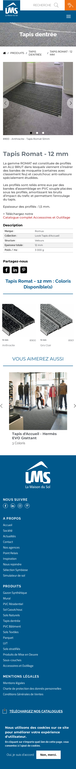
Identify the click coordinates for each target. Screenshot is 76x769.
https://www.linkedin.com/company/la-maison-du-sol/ (12, 505)
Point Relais (10, 553)
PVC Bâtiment (12, 626)
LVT (5, 643)
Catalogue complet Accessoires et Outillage (36, 217)
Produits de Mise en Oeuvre (20, 654)
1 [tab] (32, 134)
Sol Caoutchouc (13, 609)
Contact (8, 541)
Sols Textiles (11, 632)
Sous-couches (12, 660)
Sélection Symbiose (15, 570)
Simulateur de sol (14, 575)
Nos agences (11, 547)
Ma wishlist (70, 5)
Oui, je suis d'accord (20, 755)
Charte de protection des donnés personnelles (32, 688)
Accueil (4, 53)
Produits (17, 53)
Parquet (8, 637)
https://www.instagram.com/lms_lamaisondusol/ (20, 505)
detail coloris (19, 321)
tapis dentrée (35, 53)
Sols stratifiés (11, 649)
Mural (6, 598)
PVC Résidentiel (13, 604)
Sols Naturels (11, 615)
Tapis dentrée (11, 620)
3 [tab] (44, 134)
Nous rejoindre (12, 564)
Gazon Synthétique (15, 592)
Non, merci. (48, 754)
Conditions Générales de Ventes (23, 694)
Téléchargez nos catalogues (36, 711)
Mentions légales (14, 683)
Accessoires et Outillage (18, 665)
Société (7, 530)
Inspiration (10, 558)
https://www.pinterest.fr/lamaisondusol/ (27, 505)
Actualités (9, 536)
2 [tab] (38, 134)
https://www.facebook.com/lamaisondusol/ (5, 505)
